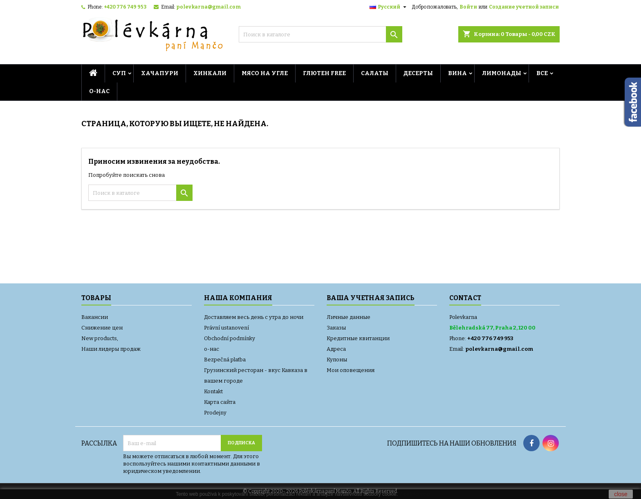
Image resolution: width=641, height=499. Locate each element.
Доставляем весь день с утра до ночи (253, 317)
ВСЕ (542, 73)
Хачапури (159, 73)
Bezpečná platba (225, 359)
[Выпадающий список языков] (389, 7)
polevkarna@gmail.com (208, 7)
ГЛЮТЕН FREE (324, 73)
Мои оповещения (350, 370)
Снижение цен (102, 328)
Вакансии (94, 317)
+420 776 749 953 (125, 7)
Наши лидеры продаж (111, 349)
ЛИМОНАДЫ (501, 73)
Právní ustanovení (226, 328)
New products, (99, 338)
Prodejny (215, 413)
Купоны (337, 359)
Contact (465, 298)
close (621, 494)
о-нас (99, 91)
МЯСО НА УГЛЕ (265, 73)
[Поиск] (320, 34)
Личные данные (348, 317)
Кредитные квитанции (358, 338)
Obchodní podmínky (229, 338)
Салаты (374, 73)
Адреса (336, 349)
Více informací (414, 494)
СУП (119, 73)
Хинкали (209, 73)
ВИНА (457, 73)
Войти (468, 7)
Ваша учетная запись (371, 298)
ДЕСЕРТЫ (418, 73)
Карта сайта (219, 402)
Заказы (336, 328)
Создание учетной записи (524, 7)
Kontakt (213, 391)
